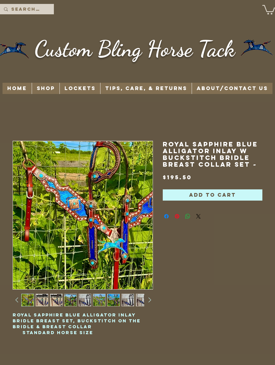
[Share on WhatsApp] (187, 216)
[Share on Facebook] (166, 216)
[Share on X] (198, 216)
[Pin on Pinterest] (177, 216)
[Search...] (26, 9)
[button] (268, 9)
